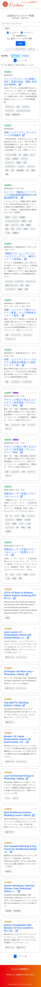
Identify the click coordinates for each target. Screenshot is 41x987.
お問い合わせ (29, 975)
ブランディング (15, 335)
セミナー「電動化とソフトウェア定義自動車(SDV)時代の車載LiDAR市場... (20, 195)
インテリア (24, 159)
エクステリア (10, 110)
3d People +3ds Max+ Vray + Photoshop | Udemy (19, 673)
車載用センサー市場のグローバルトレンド (20, 495)
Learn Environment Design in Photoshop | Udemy (19, 777)
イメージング (10, 527)
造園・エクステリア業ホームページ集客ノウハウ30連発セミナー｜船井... (20, 312)
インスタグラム (26, 382)
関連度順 (25, 56)
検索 (20, 43)
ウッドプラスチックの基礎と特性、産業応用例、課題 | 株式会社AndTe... (20, 82)
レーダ (33, 229)
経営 (23, 425)
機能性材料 (16, 114)
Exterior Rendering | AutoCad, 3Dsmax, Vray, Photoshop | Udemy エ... (19, 888)
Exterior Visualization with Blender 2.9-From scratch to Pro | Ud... (18, 928)
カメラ (19, 229)
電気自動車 (20, 170)
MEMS (28, 225)
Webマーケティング (11, 285)
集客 (7, 335)
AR (6, 516)
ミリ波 (8, 233)
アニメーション (21, 657)
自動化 (25, 155)
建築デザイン (10, 722)
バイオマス (25, 107)
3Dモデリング (10, 657)
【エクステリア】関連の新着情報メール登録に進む (20, 49)
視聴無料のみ (21, 36)
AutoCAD (8, 911)
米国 (7, 170)
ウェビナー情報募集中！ (30, 2)
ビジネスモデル (10, 289)
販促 (21, 285)
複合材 (8, 114)
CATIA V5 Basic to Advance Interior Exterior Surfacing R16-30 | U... (20, 595)
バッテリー (21, 166)
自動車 (18, 162)
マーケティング (30, 281)
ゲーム (8, 798)
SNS (27, 285)
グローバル (30, 166)
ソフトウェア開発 (11, 155)
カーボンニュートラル (23, 110)
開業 (26, 289)
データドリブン (10, 166)
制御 (7, 225)
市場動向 (15, 233)
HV (27, 170)
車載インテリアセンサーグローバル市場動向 (20, 134)
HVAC (33, 170)
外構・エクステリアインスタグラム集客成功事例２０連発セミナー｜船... (20, 362)
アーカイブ (28, 33)
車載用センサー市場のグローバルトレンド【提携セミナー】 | (20, 552)
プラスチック (10, 107)
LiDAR (26, 229)
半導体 (8, 159)
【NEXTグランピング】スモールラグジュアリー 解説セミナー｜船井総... (20, 256)
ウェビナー (14, 33)
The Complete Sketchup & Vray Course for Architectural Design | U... (20, 849)
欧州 (12, 170)
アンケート (31, 425)
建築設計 (8, 871)
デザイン (8, 429)
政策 (7, 229)
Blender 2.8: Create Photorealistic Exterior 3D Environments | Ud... (17, 739)
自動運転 (15, 159)
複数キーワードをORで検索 (21, 39)
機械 (23, 516)
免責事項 (19, 975)
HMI (7, 174)
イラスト (15, 798)
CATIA (7, 618)
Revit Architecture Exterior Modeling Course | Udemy (19, 814)
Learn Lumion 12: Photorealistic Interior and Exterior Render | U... (17, 635)
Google (20, 289)
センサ (32, 155)
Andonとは (10, 975)
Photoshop (17, 911)
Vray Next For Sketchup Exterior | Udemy (16, 704)
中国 (25, 162)
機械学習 (19, 520)
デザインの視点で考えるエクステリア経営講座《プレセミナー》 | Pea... (20, 402)
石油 (18, 107)
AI (19, 155)
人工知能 (27, 520)
